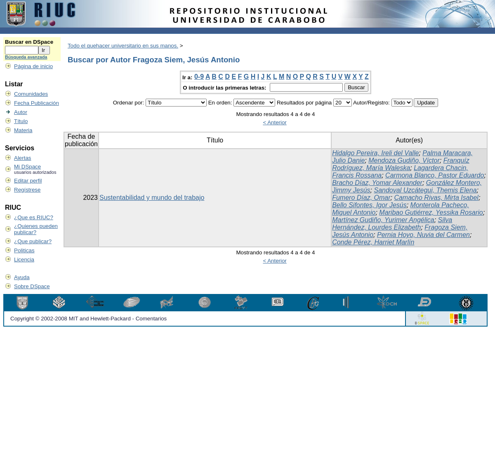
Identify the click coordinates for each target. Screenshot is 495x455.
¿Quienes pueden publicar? (36, 229)
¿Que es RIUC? (33, 217)
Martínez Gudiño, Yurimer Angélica (383, 219)
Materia (23, 130)
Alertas (22, 158)
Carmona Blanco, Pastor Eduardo (434, 175)
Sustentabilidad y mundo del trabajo (151, 197)
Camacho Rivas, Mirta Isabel (436, 197)
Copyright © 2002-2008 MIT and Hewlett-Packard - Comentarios (88, 318)
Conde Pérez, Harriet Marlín (373, 242)
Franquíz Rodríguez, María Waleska (400, 164)
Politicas (24, 250)
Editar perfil (28, 181)
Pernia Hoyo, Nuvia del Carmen (423, 234)
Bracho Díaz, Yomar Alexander (377, 182)
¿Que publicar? (33, 241)
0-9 (199, 76)
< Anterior (274, 122)
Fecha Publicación (36, 103)
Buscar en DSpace (29, 42)
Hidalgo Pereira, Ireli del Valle (375, 152)
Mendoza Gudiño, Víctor (404, 160)
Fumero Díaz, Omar (361, 197)
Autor (20, 112)
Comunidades (31, 94)
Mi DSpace (27, 167)
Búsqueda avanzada (26, 57)
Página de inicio (33, 66)
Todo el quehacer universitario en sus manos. (123, 46)
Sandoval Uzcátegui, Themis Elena (425, 190)
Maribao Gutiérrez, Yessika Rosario (431, 212)
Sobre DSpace (32, 286)
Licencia (24, 259)
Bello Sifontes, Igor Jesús (369, 205)
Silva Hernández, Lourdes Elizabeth (392, 223)
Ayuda (22, 277)
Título (21, 121)
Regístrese (27, 190)
